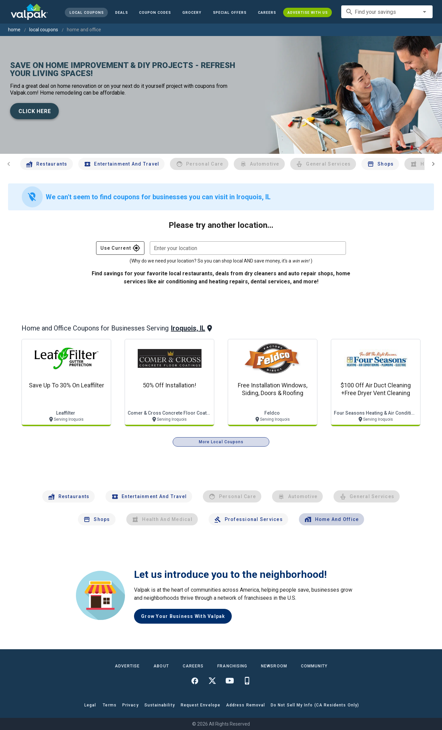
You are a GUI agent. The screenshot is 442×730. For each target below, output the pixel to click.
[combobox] (387, 11)
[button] (230, 12)
